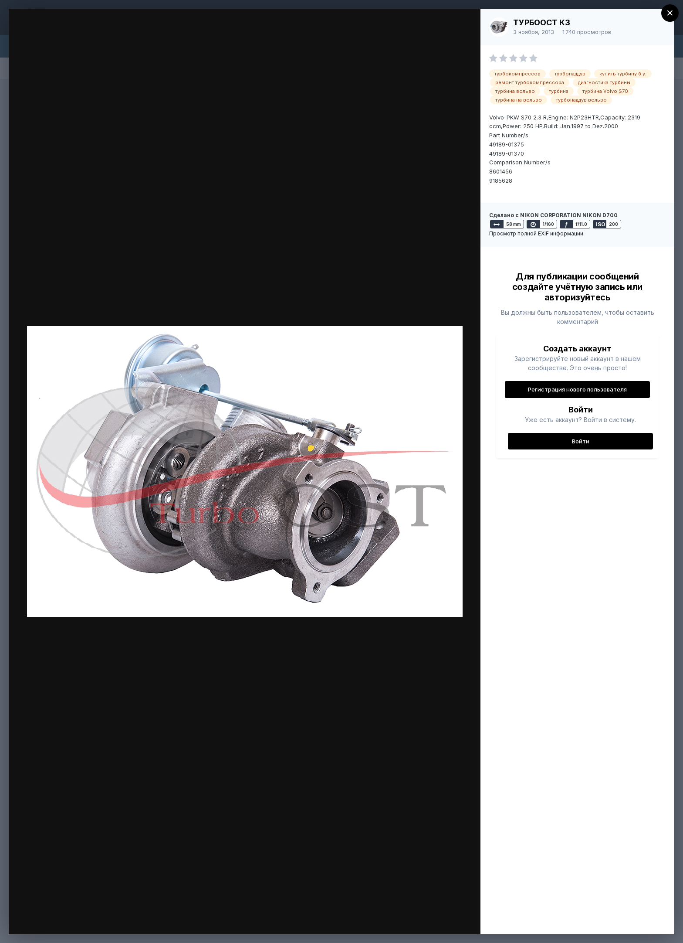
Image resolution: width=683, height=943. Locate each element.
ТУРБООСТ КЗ (541, 22)
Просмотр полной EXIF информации (536, 233)
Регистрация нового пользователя (577, 389)
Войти (580, 441)
